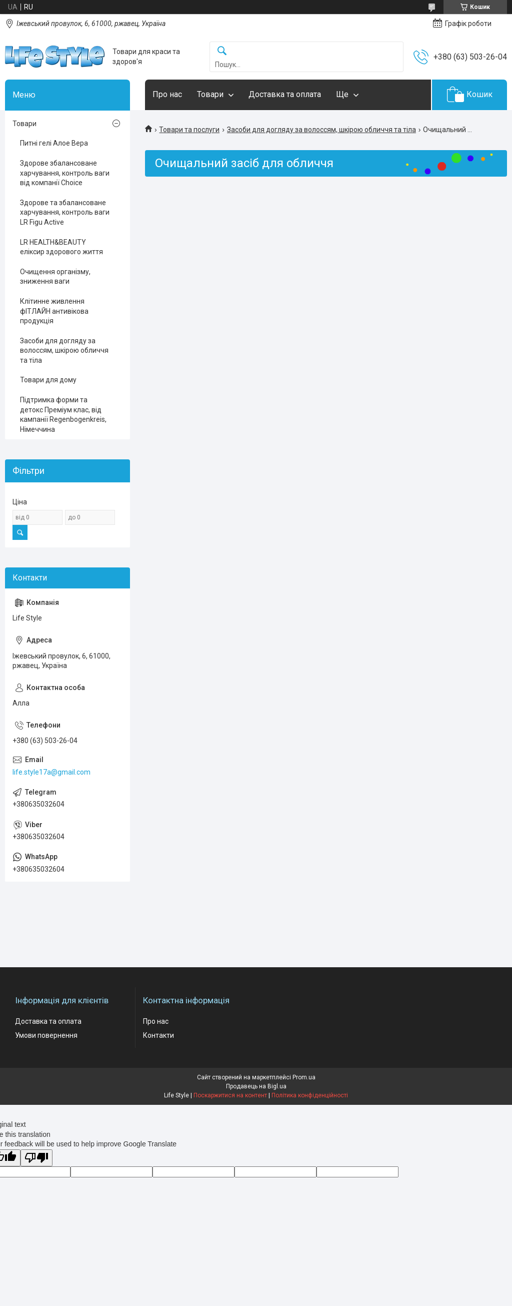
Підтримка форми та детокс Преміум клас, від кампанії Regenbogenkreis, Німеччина (63, 414)
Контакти (158, 1035)
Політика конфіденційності (310, 1095)
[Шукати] (222, 51)
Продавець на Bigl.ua (256, 1086)
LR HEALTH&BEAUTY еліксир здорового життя (61, 247)
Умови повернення (46, 1035)
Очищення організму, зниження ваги (55, 277)
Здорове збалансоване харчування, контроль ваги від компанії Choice (65, 173)
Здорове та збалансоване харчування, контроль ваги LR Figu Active (65, 212)
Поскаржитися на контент (230, 1095)
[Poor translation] (36, 1158)
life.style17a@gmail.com (51, 772)
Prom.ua (304, 1077)
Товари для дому (48, 380)
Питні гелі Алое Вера (54, 143)
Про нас (167, 94)
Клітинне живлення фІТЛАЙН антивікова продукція (54, 311)
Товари (210, 94)
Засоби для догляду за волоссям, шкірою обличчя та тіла (321, 130)
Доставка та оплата (284, 94)
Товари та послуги (189, 130)
